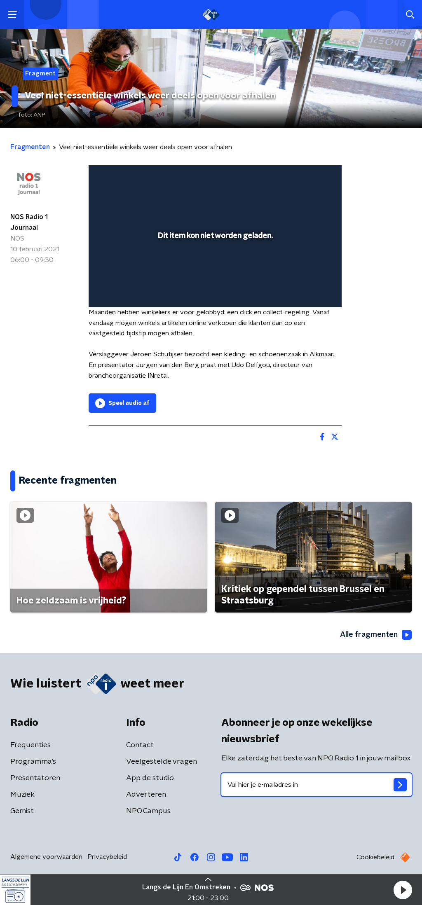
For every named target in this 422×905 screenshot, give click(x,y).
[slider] (213, 267)
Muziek (22, 794)
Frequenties (30, 745)
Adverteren (146, 794)
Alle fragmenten (376, 635)
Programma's (33, 761)
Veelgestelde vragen (161, 761)
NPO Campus (148, 811)
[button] (402, 890)
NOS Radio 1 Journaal (29, 222)
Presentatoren (35, 778)
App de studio (150, 778)
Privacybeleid (107, 857)
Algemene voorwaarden (46, 857)
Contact (140, 745)
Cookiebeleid (375, 857)
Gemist (22, 811)
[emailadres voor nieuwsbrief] (316, 784)
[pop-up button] (307, 289)
